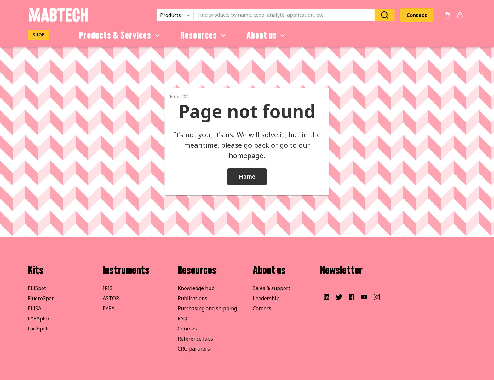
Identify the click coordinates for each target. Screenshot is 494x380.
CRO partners (194, 348)
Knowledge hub (196, 288)
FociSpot (38, 328)
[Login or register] (460, 15)
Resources (204, 35)
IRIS (107, 288)
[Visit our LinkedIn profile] (326, 297)
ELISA (34, 308)
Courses (187, 328)
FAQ (182, 318)
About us (267, 35)
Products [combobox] (170, 15)
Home (247, 176)
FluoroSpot (41, 298)
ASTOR (111, 298)
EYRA (109, 308)
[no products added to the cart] (447, 15)
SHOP (38, 35)
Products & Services (120, 35)
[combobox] (286, 15)
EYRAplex (39, 318)
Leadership (266, 298)
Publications (192, 298)
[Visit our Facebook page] (351, 297)
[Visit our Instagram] (376, 297)
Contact (416, 15)
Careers (262, 308)
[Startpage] (58, 20)
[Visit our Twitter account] (339, 297)
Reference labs (195, 338)
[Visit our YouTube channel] (364, 297)
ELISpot (37, 288)
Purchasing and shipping (207, 308)
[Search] (385, 15)
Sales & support (271, 288)
